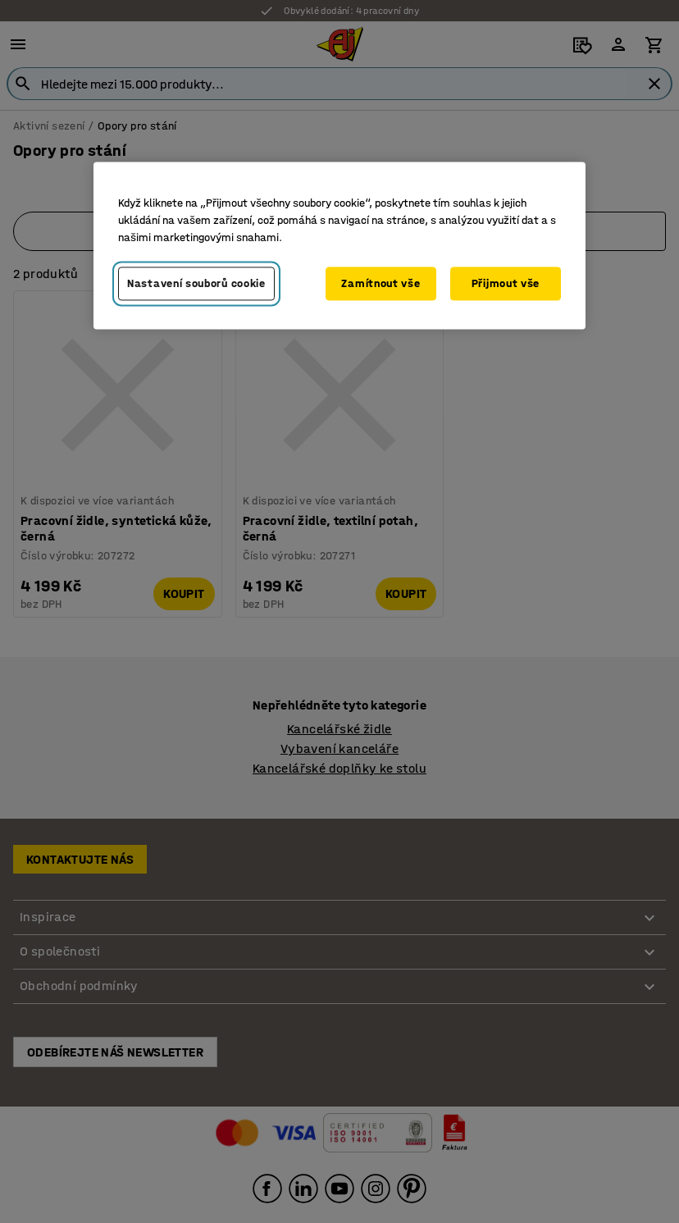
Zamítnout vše (380, 283)
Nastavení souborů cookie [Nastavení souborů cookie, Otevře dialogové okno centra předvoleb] (196, 283)
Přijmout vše (506, 283)
